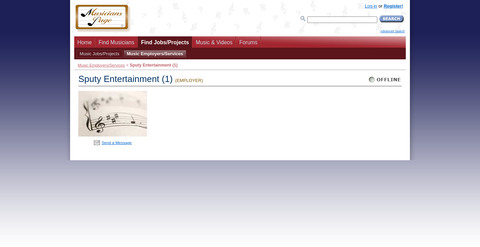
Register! (393, 6)
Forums (248, 42)
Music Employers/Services (155, 53)
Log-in (371, 6)
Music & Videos (214, 42)
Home (84, 42)
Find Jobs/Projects (165, 42)
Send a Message (117, 142)
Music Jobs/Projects (100, 53)
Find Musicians (116, 42)
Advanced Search (392, 31)
